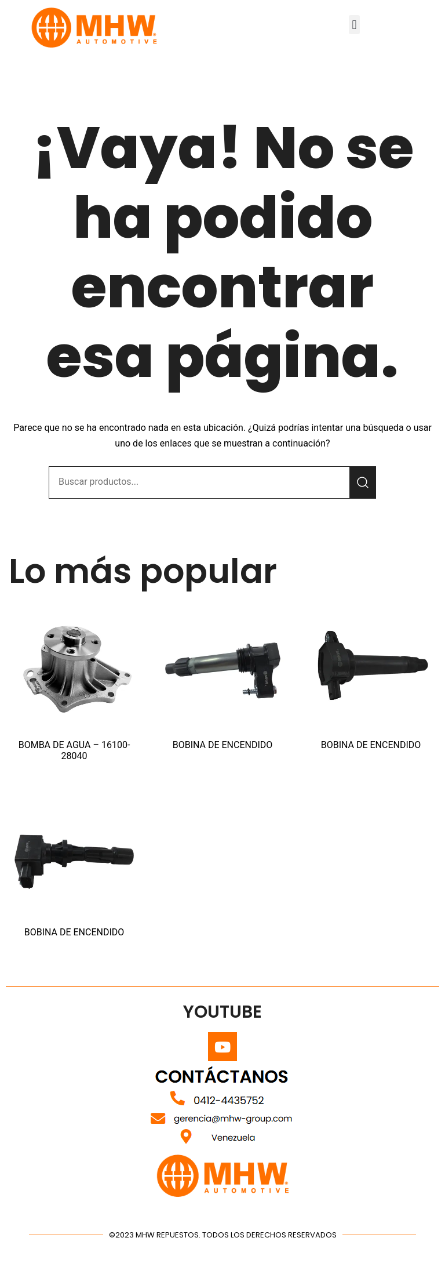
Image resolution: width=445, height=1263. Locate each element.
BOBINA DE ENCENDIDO (223, 744)
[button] (354, 24)
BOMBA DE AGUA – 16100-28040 (74, 750)
